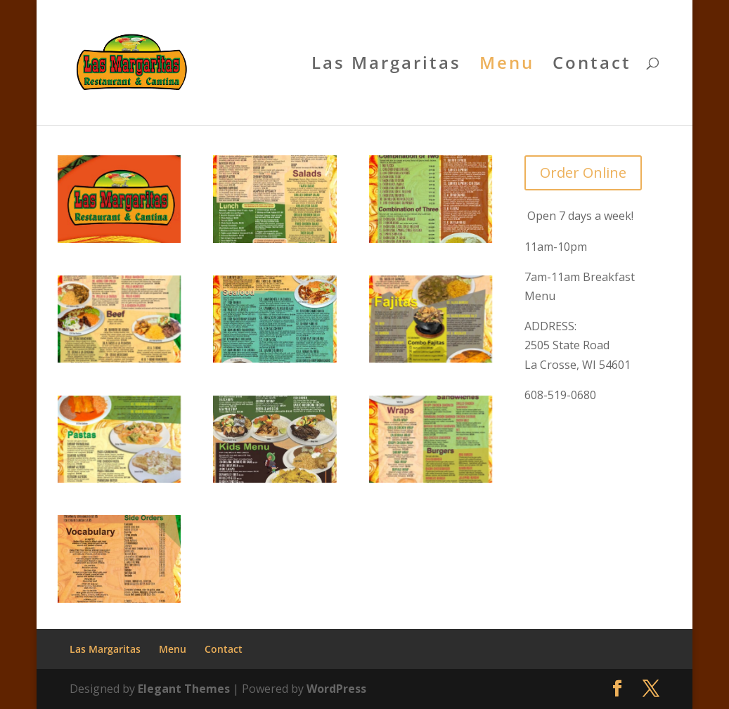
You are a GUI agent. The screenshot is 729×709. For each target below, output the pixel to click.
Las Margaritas (386, 66)
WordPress (336, 688)
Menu (506, 66)
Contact (592, 66)
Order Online (583, 172)
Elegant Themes (184, 688)
